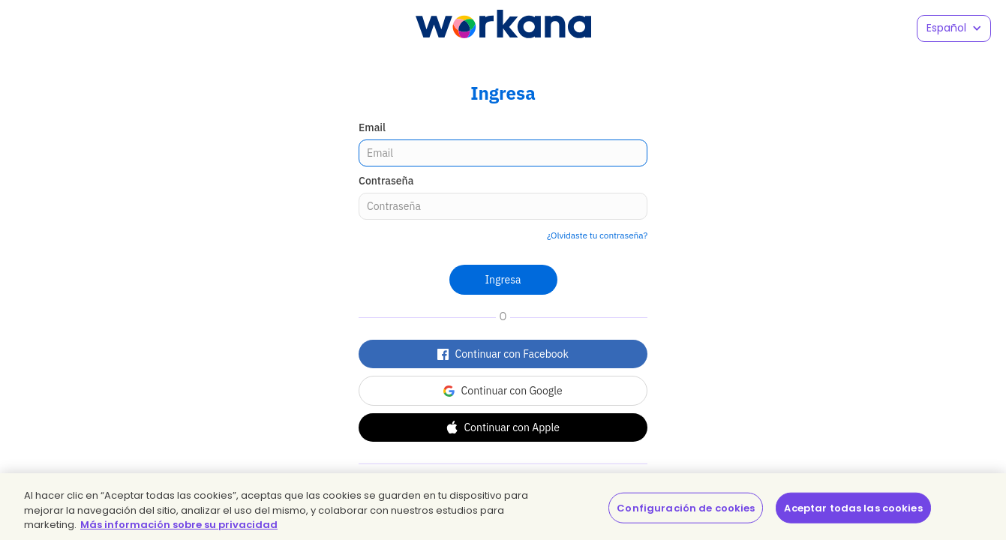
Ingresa (503, 279)
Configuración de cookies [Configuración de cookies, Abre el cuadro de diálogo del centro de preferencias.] (686, 507)
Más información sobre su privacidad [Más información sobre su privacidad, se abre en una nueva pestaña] (179, 525)
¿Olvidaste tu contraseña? (597, 235)
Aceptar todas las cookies (853, 507)
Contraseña (386, 181)
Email (372, 127)
